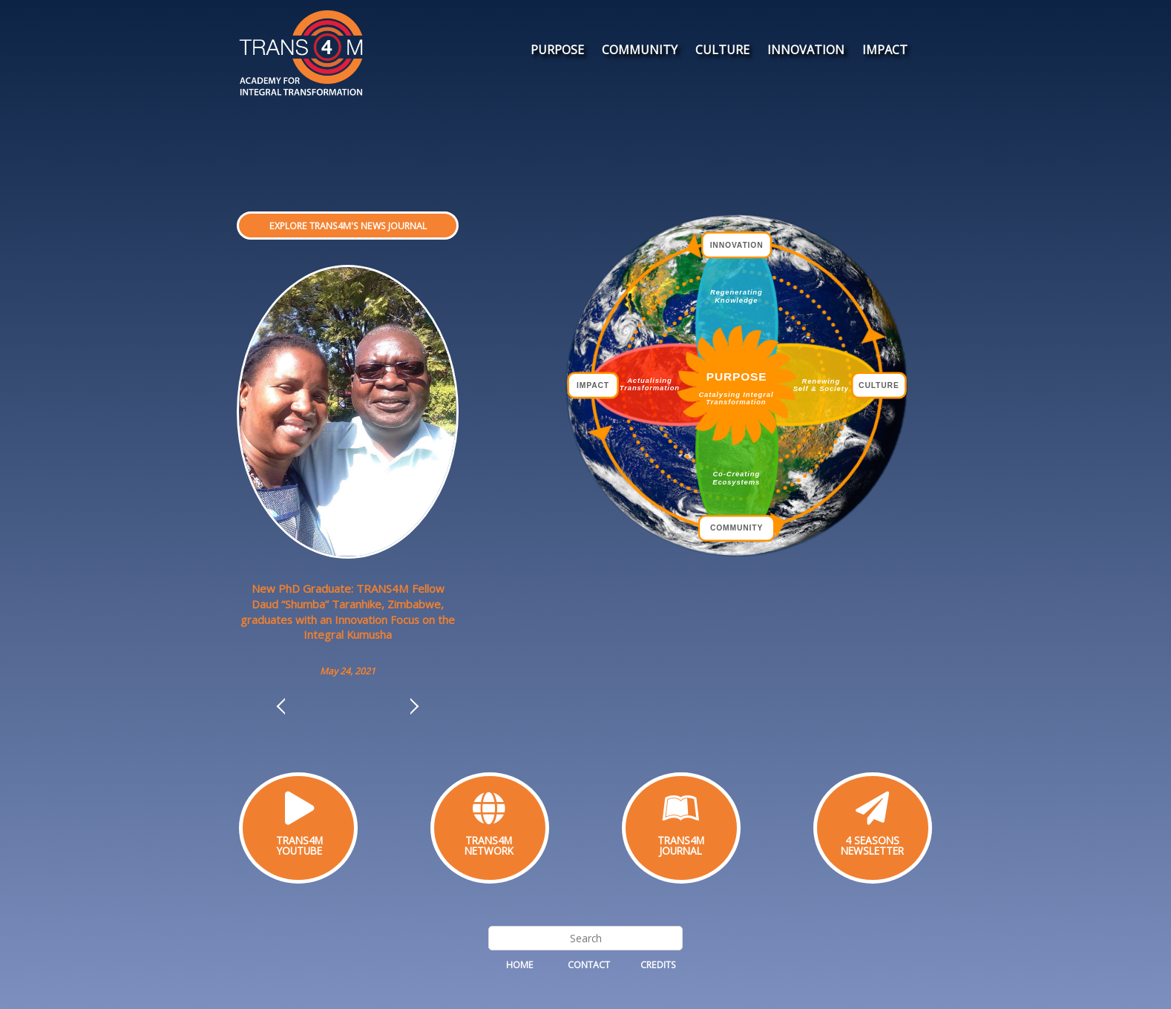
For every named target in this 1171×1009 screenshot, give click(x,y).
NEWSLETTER (872, 851)
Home (520, 965)
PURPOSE (557, 50)
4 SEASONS (872, 840)
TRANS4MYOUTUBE (299, 845)
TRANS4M (488, 840)
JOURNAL (680, 851)
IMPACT (885, 50)
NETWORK (489, 851)
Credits (658, 965)
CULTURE (722, 50)
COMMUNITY (640, 50)
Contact (589, 965)
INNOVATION (805, 50)
